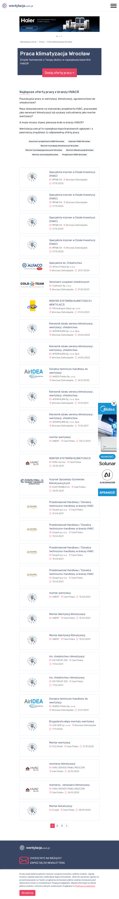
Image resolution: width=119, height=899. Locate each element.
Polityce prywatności (85, 886)
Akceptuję (27, 892)
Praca (41, 42)
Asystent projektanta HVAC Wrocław (46, 141)
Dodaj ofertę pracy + (59, 73)
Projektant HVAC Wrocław (74, 155)
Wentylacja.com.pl (28, 42)
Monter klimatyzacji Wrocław (79, 150)
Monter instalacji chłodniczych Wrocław (59, 146)
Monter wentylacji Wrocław (45, 155)
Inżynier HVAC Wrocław (79, 141)
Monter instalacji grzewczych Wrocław (44, 150)
